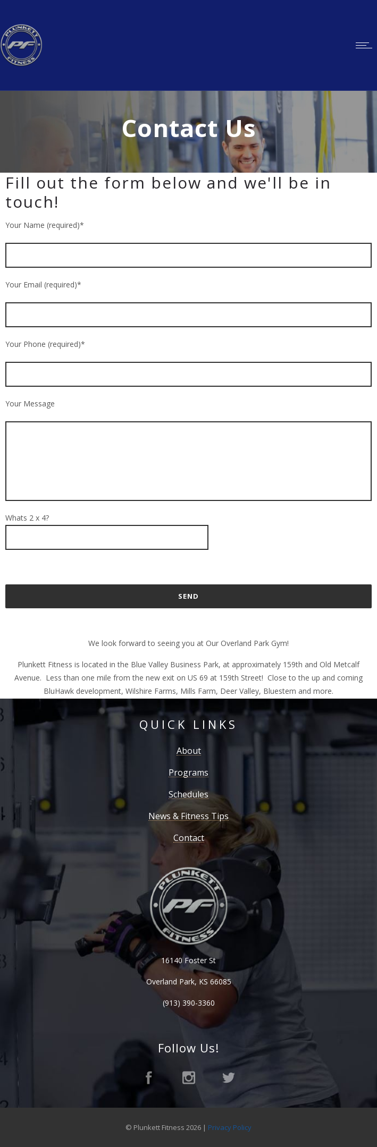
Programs (188, 772)
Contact (188, 838)
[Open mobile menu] (366, 45)
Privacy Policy (230, 1127)
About (189, 751)
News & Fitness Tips (188, 816)
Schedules (188, 794)
